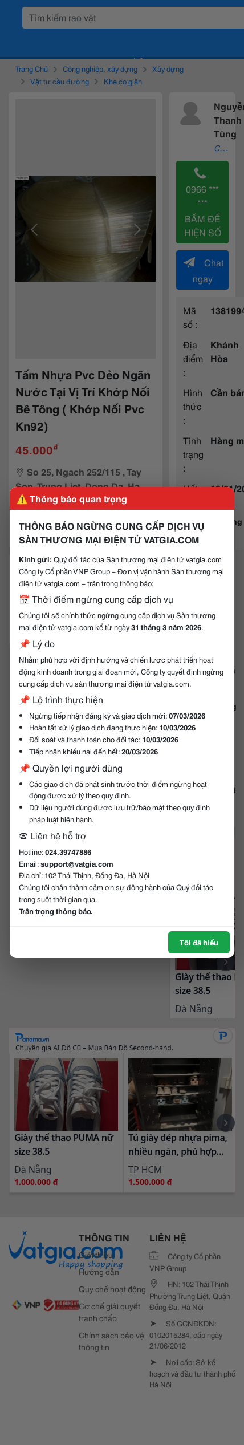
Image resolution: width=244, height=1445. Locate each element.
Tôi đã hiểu (199, 942)
